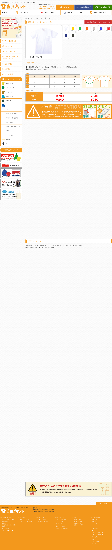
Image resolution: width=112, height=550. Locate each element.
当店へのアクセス (65, 7)
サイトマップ (5, 528)
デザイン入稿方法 (60, 526)
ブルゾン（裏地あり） (12, 118)
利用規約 (4, 526)
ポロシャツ (9, 92)
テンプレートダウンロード (62, 528)
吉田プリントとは (99, 12)
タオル (8, 139)
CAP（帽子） (10, 122)
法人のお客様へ (78, 523)
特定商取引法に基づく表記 (8, 525)
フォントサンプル (60, 525)
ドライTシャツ (10, 87)
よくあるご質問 (6, 64)
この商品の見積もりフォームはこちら (98, 22)
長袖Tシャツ (9, 96)
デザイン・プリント (73, 12)
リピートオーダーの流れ (26, 521)
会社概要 (4, 523)
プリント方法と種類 (61, 519)
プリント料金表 (42, 519)
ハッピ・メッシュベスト (13, 126)
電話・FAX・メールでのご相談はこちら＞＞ (9, 57)
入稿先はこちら (6, 46)
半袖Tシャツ (46, 18)
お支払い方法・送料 (43, 521)
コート (8, 144)
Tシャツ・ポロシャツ (36, 18)
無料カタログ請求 (7, 74)
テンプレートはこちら (8, 41)
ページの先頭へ (103, 503)
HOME (4, 12)
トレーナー (9, 105)
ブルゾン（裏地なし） (12, 113)
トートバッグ (9, 135)
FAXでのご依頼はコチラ (84, 7)
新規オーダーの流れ (25, 519)
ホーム (27, 18)
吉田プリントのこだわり (8, 519)
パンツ (8, 109)
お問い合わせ (77, 519)
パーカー (8, 100)
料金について (47, 12)
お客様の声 (5, 521)
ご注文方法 (22, 12)
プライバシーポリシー (7, 530)
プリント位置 (59, 521)
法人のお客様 (5, 69)
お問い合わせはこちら (8, 51)
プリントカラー (60, 523)
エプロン (8, 131)
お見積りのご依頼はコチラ (102, 7)
